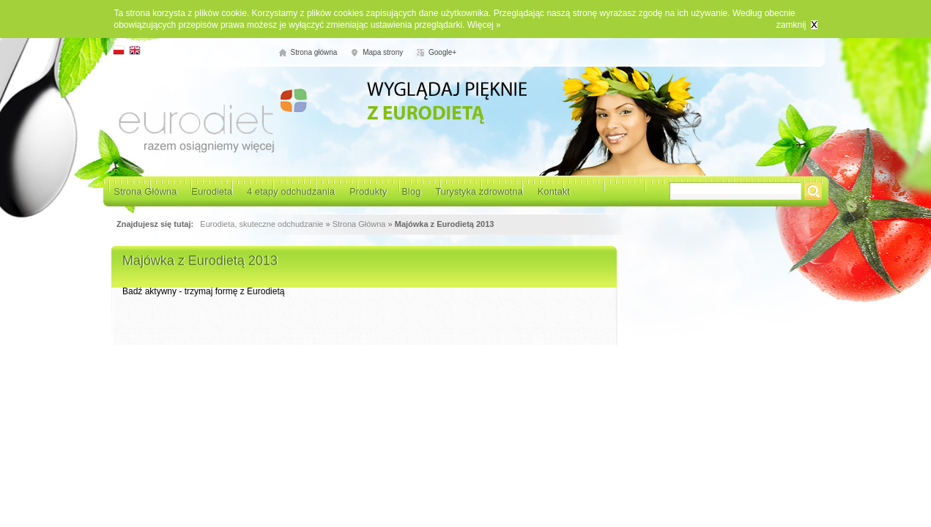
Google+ (442, 52)
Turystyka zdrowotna (478, 191)
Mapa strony (383, 52)
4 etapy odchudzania (291, 191)
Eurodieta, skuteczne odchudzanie (261, 224)
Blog (410, 191)
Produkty (368, 191)
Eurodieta (212, 191)
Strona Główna (145, 191)
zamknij (791, 25)
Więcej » (484, 25)
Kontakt (554, 191)
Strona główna (314, 52)
